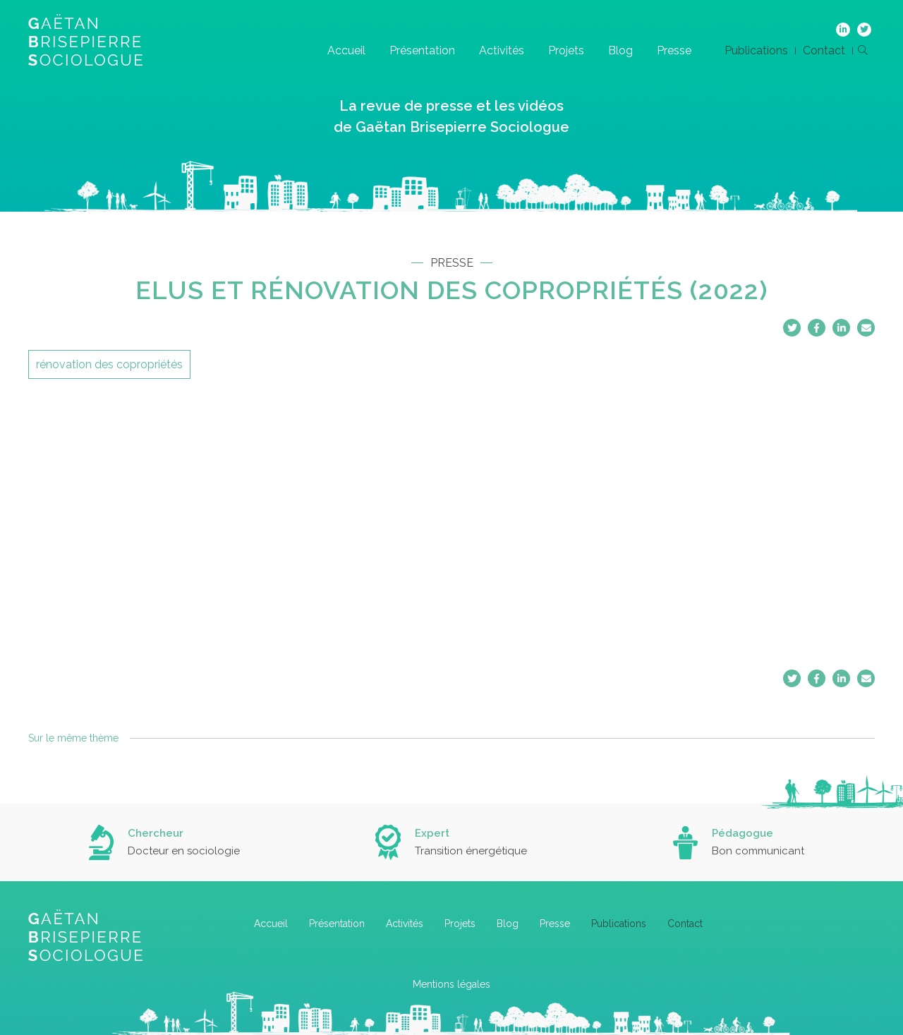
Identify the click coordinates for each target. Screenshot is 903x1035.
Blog (620, 50)
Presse (674, 50)
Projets (566, 50)
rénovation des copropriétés (109, 364)
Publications (756, 50)
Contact (824, 50)
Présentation (422, 50)
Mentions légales (451, 984)
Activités (501, 50)
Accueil (346, 50)
